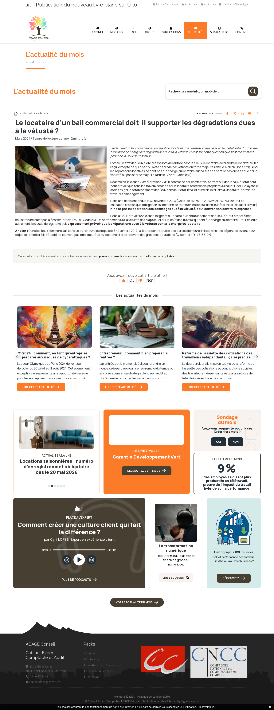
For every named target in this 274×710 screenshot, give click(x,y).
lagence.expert (219, 701)
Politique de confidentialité (182, 696)
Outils (150, 30)
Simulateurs (219, 30)
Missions (116, 30)
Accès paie (208, 4)
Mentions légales (153, 696)
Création (90, 682)
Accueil (30, 62)
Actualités (195, 30)
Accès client (190, 4)
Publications (171, 30)
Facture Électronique (165, 4)
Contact (241, 30)
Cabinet (97, 30)
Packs (134, 30)
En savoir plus (206, 706)
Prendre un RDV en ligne (233, 4)
